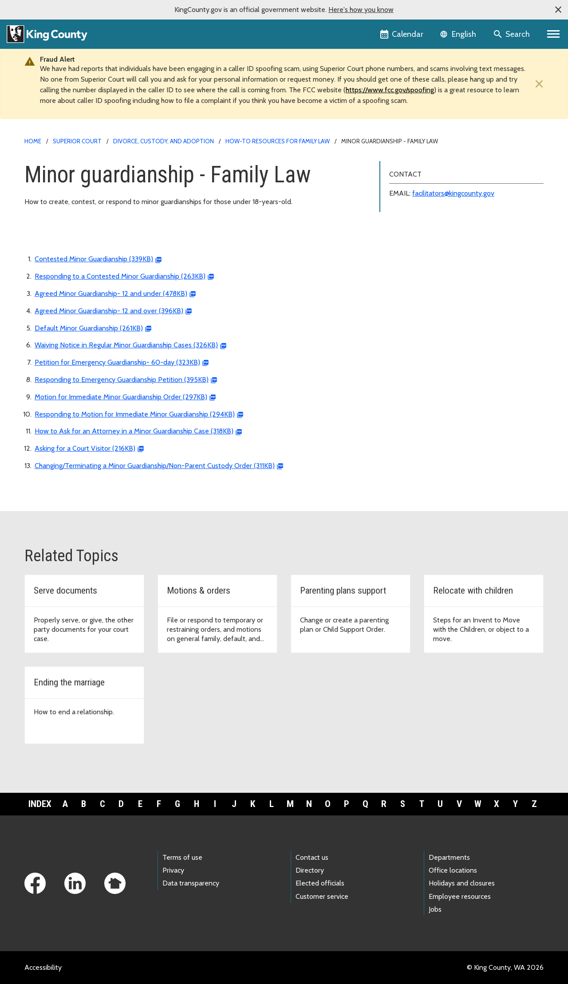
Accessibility (43, 967)
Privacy (173, 870)
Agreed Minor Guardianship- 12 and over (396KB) (109, 311)
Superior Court (77, 141)
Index (39, 804)
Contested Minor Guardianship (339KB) (94, 259)
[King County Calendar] (402, 34)
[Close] (537, 84)
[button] (558, 10)
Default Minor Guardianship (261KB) (89, 328)
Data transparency (190, 883)
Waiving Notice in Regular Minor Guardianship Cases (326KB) (126, 345)
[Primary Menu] (553, 34)
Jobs (435, 909)
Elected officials (320, 883)
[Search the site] (512, 34)
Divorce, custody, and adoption (163, 141)
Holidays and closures (462, 883)
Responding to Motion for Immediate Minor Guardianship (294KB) (135, 414)
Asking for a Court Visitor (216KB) (85, 448)
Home (32, 141)
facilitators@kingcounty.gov (453, 193)
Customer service (322, 896)
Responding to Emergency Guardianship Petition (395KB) (122, 379)
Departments (449, 857)
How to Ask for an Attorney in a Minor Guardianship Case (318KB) (134, 431)
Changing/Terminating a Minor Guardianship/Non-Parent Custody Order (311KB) (155, 465)
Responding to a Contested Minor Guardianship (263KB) (120, 276)
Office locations (453, 870)
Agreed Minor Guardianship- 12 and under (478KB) (111, 293)
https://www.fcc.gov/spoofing (390, 90)
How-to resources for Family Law (277, 141)
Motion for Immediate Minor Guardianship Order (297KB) (121, 397)
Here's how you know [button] (361, 9)
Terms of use (182, 857)
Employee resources (460, 896)
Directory (310, 870)
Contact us (312, 857)
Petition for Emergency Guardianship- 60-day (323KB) (117, 362)
